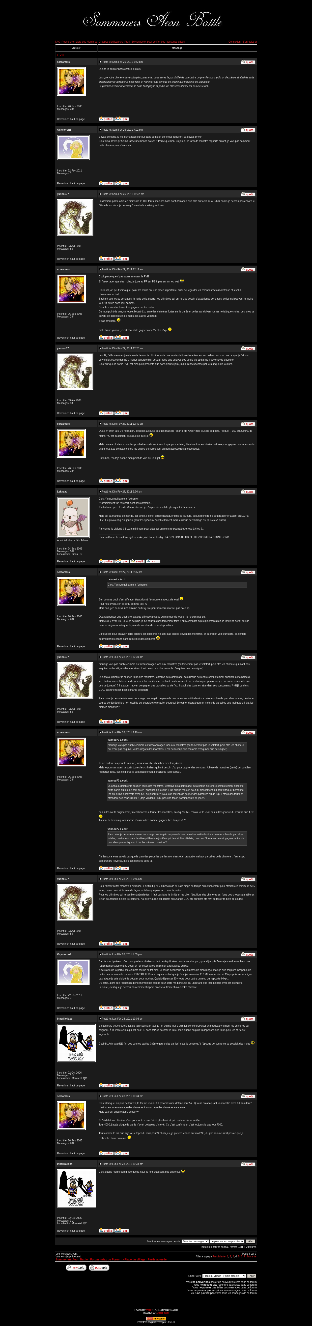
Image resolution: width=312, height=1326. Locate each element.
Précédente (219, 1256)
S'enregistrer (250, 41)
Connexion (235, 41)
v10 (62, 54)
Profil (127, 41)
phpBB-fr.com (163, 1312)
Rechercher (68, 41)
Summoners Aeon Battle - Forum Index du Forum (88, 1259)
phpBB (149, 1310)
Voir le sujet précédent (68, 1256)
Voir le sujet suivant (66, 1253)
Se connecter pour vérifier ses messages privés (158, 41)
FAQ (57, 41)
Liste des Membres (86, 41)
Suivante (252, 1256)
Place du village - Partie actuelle (146, 1259)
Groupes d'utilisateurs (111, 41)
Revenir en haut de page (71, 119)
